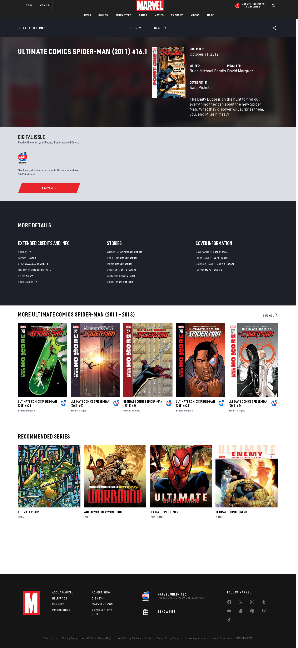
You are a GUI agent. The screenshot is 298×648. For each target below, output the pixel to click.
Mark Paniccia (124, 324)
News (87, 15)
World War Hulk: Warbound (103, 554)
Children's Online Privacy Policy (162, 638)
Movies (159, 15)
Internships (61, 610)
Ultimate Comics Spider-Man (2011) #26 (142, 446)
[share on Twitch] (264, 612)
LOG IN (29, 5)
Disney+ (98, 598)
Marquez (30, 452)
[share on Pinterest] (252, 612)
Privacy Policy (70, 638)
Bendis (21, 452)
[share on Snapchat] (241, 612)
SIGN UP (44, 5)
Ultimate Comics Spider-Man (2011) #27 (90, 446)
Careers (58, 604)
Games (143, 15)
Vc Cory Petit (127, 318)
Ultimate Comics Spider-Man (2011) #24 (248, 446)
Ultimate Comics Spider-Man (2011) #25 (195, 446)
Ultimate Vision (29, 554)
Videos (195, 15)
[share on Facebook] (229, 603)
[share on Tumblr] (264, 603)
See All (270, 357)
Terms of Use (51, 638)
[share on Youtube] (229, 612)
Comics (103, 15)
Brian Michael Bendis (114, 89)
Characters (123, 15)
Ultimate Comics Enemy (231, 554)
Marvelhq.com (102, 604)
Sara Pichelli (107, 105)
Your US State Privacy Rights (98, 638)
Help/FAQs (59, 598)
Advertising (101, 592)
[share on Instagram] (252, 603)
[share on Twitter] (241, 603)
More (210, 15)
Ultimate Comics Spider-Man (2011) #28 (37, 446)
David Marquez (193, 89)
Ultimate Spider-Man (164, 554)
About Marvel (62, 592)
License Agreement (195, 638)
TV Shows (177, 15)
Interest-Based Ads (221, 638)
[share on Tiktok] (229, 620)
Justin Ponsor (127, 312)
